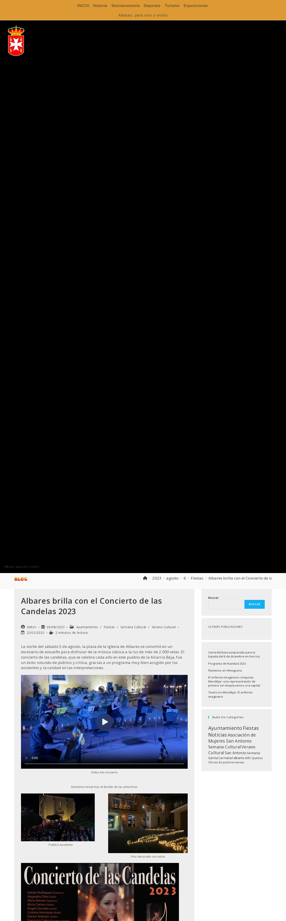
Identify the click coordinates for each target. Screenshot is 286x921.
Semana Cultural (133, 627)
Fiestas (109, 627)
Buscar (213, 598)
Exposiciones (196, 6)
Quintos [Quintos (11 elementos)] (257, 758)
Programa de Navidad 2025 (227, 663)
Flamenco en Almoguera (225, 670)
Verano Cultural (164, 627)
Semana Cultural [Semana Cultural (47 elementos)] (224, 746)
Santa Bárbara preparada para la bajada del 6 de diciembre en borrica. (234, 654)
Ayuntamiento (87, 627)
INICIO (83, 6)
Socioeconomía (125, 6)
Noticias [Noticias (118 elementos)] (217, 734)
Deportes (152, 6)
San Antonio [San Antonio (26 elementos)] (235, 752)
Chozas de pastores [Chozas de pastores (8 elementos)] (221, 762)
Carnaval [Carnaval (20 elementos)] (225, 758)
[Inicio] (145, 578)
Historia (100, 6)
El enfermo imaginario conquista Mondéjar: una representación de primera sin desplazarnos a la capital (234, 681)
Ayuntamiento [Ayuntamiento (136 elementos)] (225, 727)
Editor (31, 627)
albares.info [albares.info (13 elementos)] (242, 758)
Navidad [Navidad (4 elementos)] (239, 762)
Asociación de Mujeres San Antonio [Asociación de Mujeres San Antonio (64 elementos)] (232, 738)
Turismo (172, 6)
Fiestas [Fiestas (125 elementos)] (251, 728)
